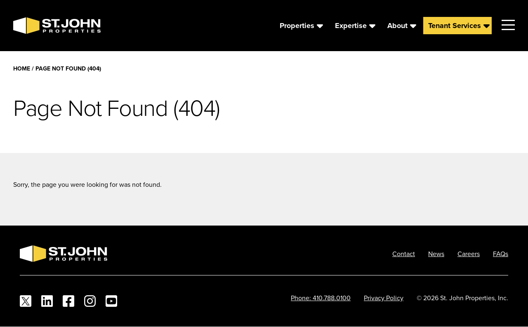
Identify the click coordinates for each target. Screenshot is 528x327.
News (436, 253)
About (397, 25)
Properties (297, 25)
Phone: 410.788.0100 (321, 297)
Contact (403, 253)
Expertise (351, 25)
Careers (468, 253)
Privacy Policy (383, 297)
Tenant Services (454, 25)
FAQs (500, 253)
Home (21, 68)
